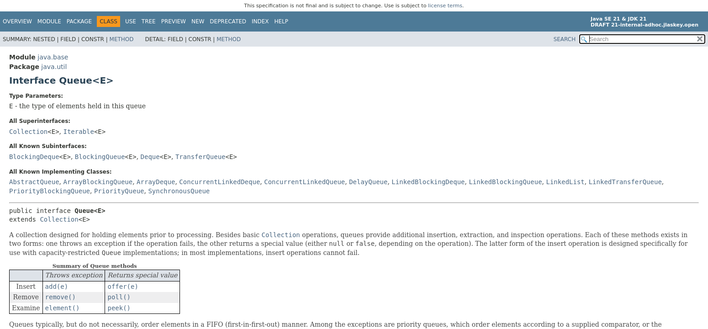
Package (79, 21)
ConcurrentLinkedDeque (219, 182)
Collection (28, 131)
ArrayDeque (156, 182)
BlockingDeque (34, 156)
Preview (173, 21)
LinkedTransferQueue (625, 182)
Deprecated (228, 21)
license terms (445, 6)
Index (260, 21)
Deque (150, 156)
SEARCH (565, 39)
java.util (54, 66)
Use (130, 21)
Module (49, 21)
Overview (17, 21)
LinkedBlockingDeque (428, 182)
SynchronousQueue (179, 191)
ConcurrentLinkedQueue (304, 182)
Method (122, 39)
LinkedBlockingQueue (505, 182)
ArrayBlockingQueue (97, 182)
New (197, 21)
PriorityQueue (119, 191)
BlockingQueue (100, 156)
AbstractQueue (34, 182)
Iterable (78, 131)
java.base (52, 57)
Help (282, 21)
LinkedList (565, 182)
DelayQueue (368, 182)
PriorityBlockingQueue (49, 191)
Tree (149, 21)
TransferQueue (200, 156)
